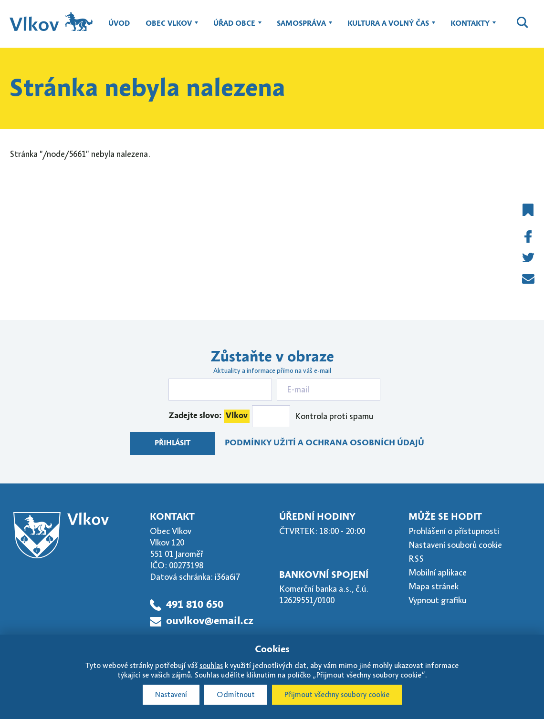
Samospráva (301, 28)
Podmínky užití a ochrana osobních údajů (324, 443)
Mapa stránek (433, 586)
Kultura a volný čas (388, 28)
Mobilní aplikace (437, 572)
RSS (416, 559)
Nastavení (171, 694)
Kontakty (470, 28)
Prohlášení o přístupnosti (453, 531)
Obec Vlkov (168, 28)
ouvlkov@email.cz (209, 621)
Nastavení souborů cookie (455, 545)
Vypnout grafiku (437, 600)
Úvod (119, 24)
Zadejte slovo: (209, 416)
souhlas (211, 665)
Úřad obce (234, 28)
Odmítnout (236, 694)
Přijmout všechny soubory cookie (336, 694)
